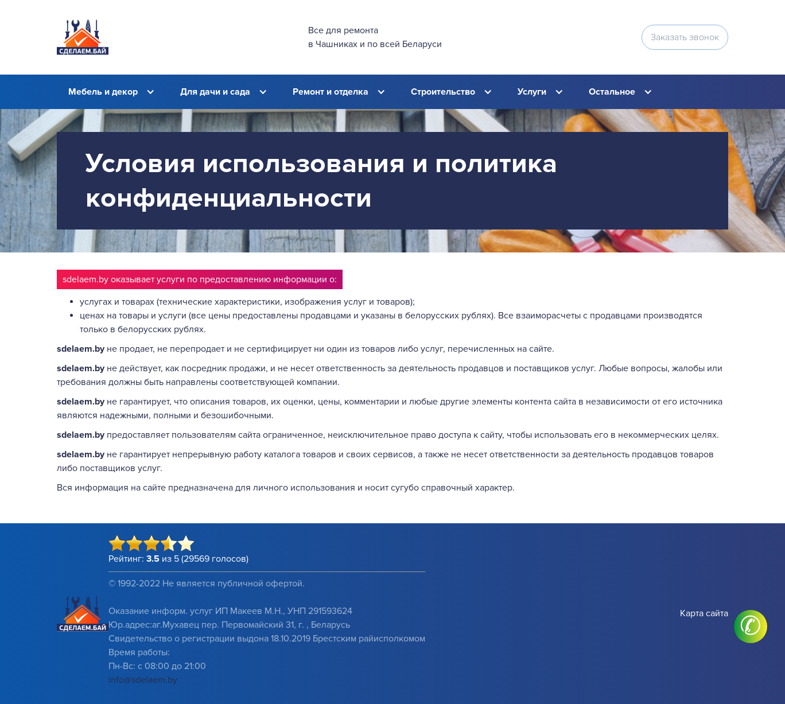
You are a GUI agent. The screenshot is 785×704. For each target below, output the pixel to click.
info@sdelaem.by (142, 680)
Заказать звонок (685, 37)
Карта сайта (704, 613)
